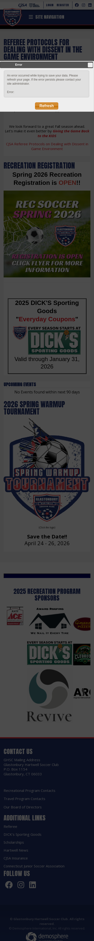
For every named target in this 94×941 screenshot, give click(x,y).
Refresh (47, 106)
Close (90, 65)
